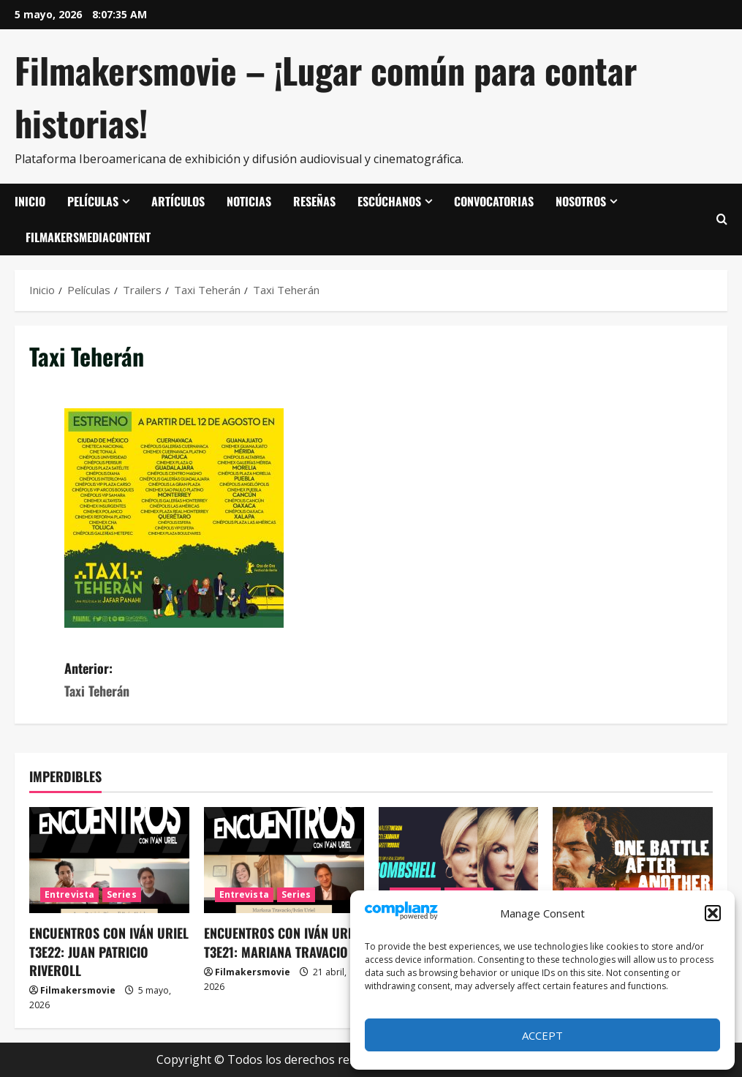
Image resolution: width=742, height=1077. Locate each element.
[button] (712, 913)
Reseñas (314, 201)
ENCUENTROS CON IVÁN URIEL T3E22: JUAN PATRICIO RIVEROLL (109, 951)
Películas (92, 201)
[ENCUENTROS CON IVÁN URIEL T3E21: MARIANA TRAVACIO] (284, 860)
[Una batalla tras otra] (633, 860)
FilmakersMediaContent (88, 237)
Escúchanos (389, 201)
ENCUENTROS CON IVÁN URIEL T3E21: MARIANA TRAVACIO (283, 942)
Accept (542, 1035)
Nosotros (581, 201)
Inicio (30, 201)
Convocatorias (494, 201)
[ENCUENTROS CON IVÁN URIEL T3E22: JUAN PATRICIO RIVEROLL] (109, 860)
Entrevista (69, 894)
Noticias (249, 201)
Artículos (178, 201)
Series (122, 894)
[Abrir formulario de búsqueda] (721, 219)
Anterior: (217, 680)
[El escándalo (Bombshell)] (459, 860)
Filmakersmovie (78, 990)
